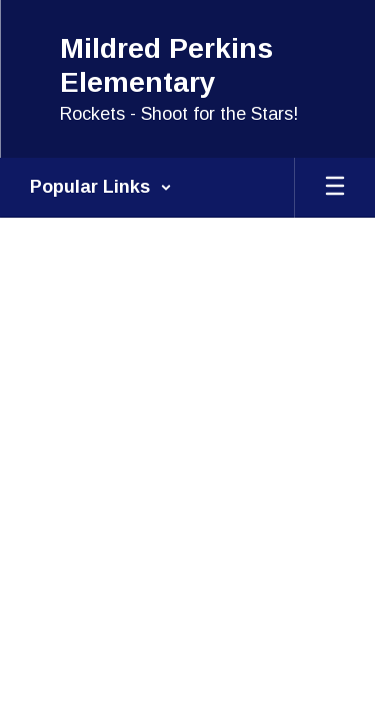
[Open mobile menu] (335, 188)
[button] (101, 188)
